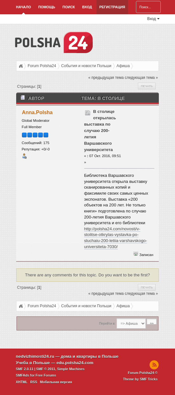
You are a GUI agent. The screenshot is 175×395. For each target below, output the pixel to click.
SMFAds (22, 375)
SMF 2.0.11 (24, 369)
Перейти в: (107, 323)
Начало (23, 7)
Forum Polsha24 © (143, 373)
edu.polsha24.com (75, 362)
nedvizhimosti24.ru (35, 356)
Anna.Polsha (37, 112)
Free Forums (46, 375)
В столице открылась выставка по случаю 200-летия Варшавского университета (100, 130)
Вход (87, 7)
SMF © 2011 (45, 369)
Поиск (69, 7)
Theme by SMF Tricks (140, 379)
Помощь (46, 7)
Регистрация (112, 7)
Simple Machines (70, 369)
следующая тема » (141, 77)
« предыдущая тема (106, 77)
